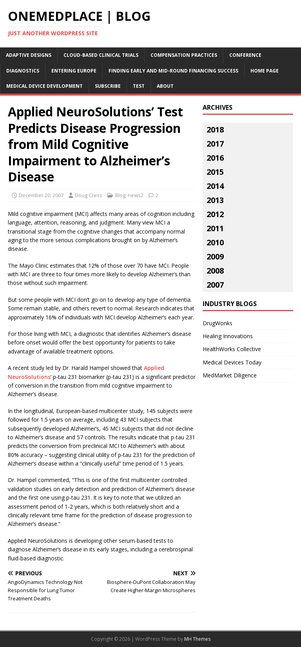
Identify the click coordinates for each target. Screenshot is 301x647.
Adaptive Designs (28, 55)
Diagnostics (22, 70)
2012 (215, 214)
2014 (215, 186)
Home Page (264, 70)
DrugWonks (217, 323)
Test (139, 86)
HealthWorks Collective (232, 349)
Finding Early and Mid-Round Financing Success (173, 70)
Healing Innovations (228, 336)
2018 (215, 129)
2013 (215, 200)
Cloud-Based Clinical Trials (100, 55)
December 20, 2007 (41, 195)
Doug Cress (88, 195)
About (165, 86)
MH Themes (197, 639)
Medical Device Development (44, 86)
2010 (215, 242)
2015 (215, 172)
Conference (245, 55)
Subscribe (108, 86)
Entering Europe (73, 70)
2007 (215, 284)
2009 (215, 256)
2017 (215, 143)
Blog (120, 195)
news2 (135, 195)
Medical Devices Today (232, 362)
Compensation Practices (183, 55)
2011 (215, 228)
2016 (215, 157)
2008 (215, 270)
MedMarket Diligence (230, 375)
